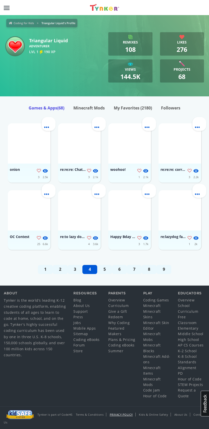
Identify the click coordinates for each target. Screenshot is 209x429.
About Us (81, 305)
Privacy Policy (121, 414)
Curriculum (118, 305)
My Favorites (133, 108)
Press (78, 317)
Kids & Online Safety (153, 414)
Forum (79, 345)
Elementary (188, 328)
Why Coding (119, 322)
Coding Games (156, 300)
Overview (116, 300)
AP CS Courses (191, 345)
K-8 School (187, 356)
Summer (115, 350)
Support (80, 311)
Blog (77, 300)
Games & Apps (46, 108)
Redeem (115, 317)
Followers (170, 108)
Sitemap (80, 333)
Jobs (77, 322)
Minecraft (152, 305)
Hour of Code (155, 396)
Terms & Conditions (89, 414)
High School (188, 339)
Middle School (190, 333)
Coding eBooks (86, 339)
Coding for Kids (24, 23)
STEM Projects (190, 384)
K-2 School (187, 350)
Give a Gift (117, 311)
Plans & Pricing (121, 339)
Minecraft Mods (89, 108)
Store (78, 350)
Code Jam (151, 390)
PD (180, 373)
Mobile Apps (84, 328)
